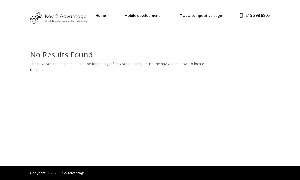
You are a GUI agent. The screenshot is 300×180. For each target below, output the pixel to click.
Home (101, 16)
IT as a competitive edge (200, 16)
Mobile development (142, 16)
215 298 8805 (257, 15)
